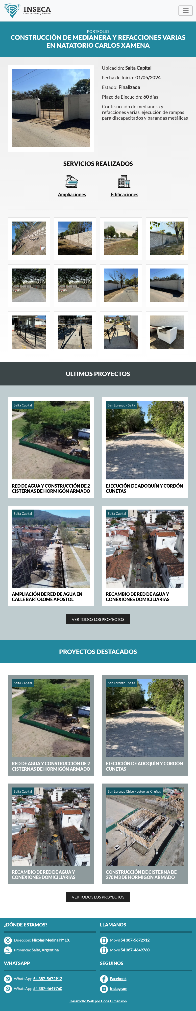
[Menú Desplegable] (185, 10)
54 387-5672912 (47, 978)
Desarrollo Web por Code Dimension (98, 1001)
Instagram (113, 989)
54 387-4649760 (47, 988)
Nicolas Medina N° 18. (51, 940)
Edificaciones (124, 194)
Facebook (113, 979)
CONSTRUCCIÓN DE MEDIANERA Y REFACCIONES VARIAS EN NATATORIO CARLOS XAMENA (98, 41)
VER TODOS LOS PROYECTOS (98, 619)
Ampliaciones (72, 194)
